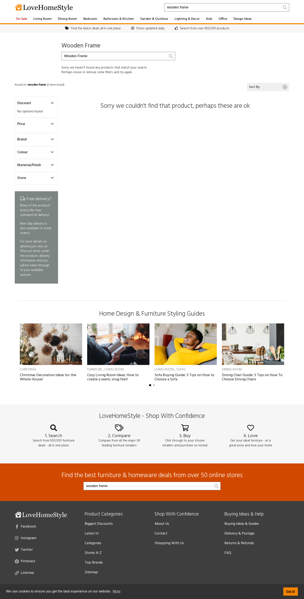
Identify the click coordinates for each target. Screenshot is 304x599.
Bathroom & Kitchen (118, 19)
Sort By (268, 87)
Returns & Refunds (239, 543)
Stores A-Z (93, 553)
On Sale (21, 19)
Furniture (94, 369)
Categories (93, 543)
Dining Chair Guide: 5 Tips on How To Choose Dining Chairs (252, 377)
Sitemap (91, 572)
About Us (162, 524)
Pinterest (25, 561)
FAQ (227, 553)
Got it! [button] (290, 591)
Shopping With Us (169, 543)
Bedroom (90, 19)
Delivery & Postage (239, 533)
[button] (150, 385)
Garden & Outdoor (154, 19)
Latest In (92, 533)
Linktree (24, 572)
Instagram (25, 538)
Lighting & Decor (187, 19)
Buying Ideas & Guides (241, 524)
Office (222, 19)
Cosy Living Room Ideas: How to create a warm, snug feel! (113, 377)
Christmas (28, 369)
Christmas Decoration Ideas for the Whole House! (48, 377)
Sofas (181, 369)
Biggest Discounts (99, 524)
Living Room (42, 19)
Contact (161, 533)
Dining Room (67, 19)
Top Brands (94, 563)
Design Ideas (242, 19)
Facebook (26, 526)
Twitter (24, 549)
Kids (209, 19)
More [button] (116, 591)
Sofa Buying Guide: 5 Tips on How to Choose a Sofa (184, 377)
